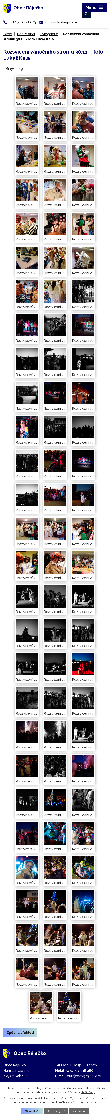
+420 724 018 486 (79, 1070)
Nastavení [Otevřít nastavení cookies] (80, 1111)
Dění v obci (26, 34)
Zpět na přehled (20, 1033)
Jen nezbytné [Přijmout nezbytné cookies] (56, 1111)
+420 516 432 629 (22, 22)
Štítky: (8, 69)
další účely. (88, 1091)
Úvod (7, 34)
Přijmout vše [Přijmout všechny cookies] (31, 1111)
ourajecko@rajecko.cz (62, 22)
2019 (19, 69)
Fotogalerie (49, 34)
